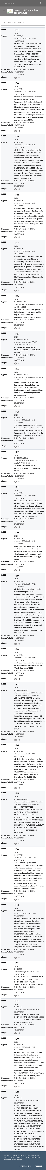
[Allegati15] (19, 788)
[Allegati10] (19, 527)
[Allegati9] (19, 482)
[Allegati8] (19, 446)
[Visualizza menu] (4, 11)
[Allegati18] (19, 958)
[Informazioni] (40, 3)
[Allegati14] (19, 740)
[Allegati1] (19, 131)
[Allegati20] (19, 1033)
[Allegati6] (19, 363)
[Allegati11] (19, 570)
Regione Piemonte (8, 3)
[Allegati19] (19, 995)
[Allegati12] (19, 644)
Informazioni (25, 1166)
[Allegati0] (19, 78)
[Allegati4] (19, 290)
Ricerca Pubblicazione (16, 22)
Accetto (38, 1166)
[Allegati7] (19, 406)
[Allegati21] (19, 1086)
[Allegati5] (19, 328)
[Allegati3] (19, 237)
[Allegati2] (19, 189)
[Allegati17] (19, 899)
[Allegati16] (19, 844)
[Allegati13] (19, 679)
